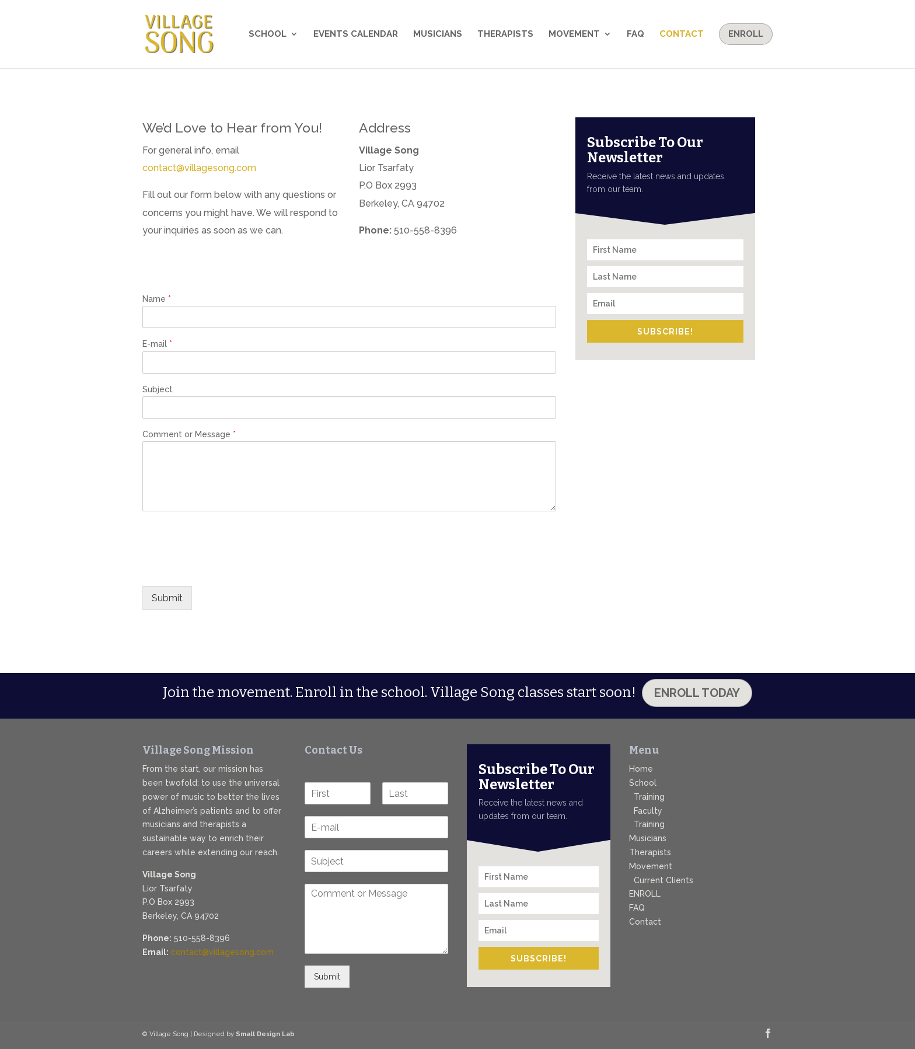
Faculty (648, 810)
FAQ (635, 34)
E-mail (157, 344)
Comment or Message (189, 434)
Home (641, 768)
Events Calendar (355, 34)
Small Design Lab (265, 1034)
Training (649, 796)
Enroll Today (697, 693)
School (268, 34)
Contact (681, 34)
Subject (157, 389)
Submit (167, 598)
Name (156, 299)
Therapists (505, 34)
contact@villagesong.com (199, 167)
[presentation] (231, 567)
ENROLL (645, 893)
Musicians (437, 34)
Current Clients (663, 880)
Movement (574, 34)
